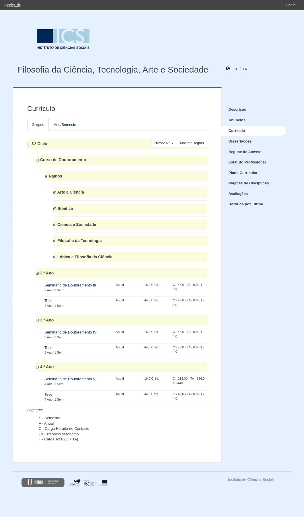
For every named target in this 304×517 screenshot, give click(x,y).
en (245, 69)
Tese (48, 301)
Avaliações (238, 194)
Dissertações (240, 141)
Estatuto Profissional (247, 162)
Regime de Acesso (245, 152)
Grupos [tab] (38, 124)
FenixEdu (12, 5)
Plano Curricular (243, 173)
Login (290, 5)
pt (235, 69)
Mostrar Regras (192, 143)
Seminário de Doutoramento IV (70, 332)
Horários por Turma (246, 204)
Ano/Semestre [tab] (65, 124)
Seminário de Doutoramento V (70, 379)
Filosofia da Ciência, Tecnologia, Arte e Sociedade (112, 69)
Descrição (237, 109)
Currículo (237, 130)
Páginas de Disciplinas (249, 183)
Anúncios (237, 120)
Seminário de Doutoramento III (70, 285)
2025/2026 (164, 143)
